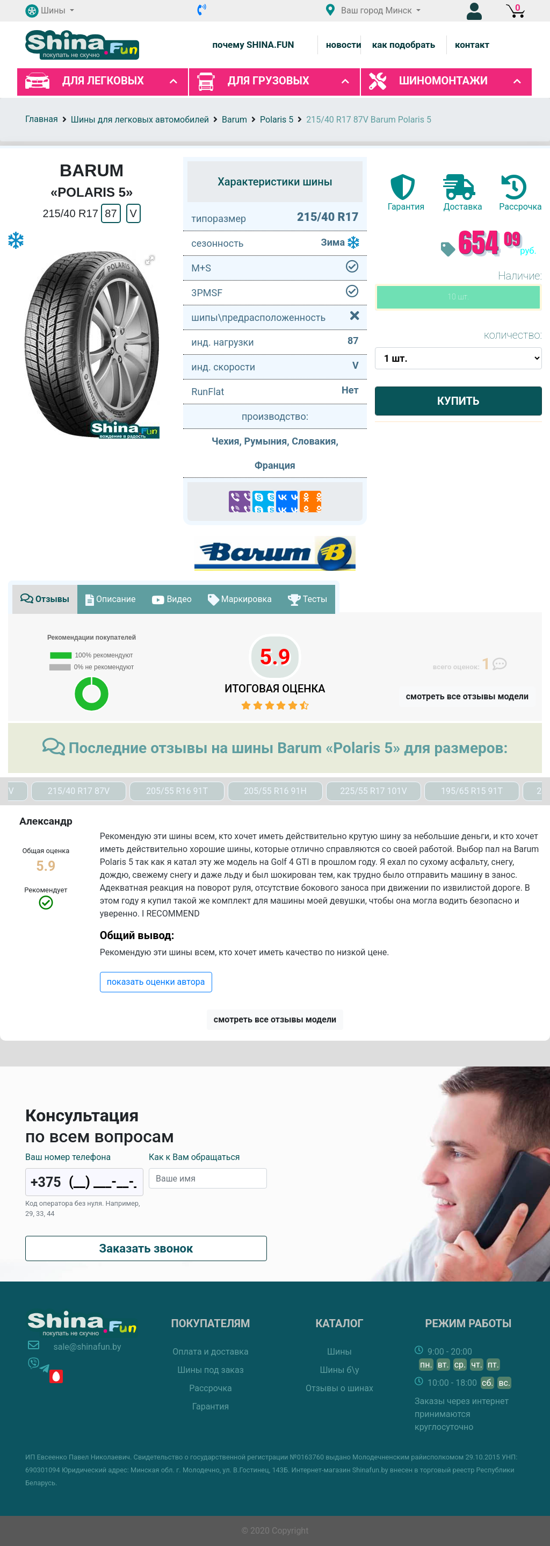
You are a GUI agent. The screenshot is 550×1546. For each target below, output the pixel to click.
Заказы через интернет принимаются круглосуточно (462, 1414)
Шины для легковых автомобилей (140, 119)
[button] (49, 11)
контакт (472, 44)
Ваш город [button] (370, 10)
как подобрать (404, 44)
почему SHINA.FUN (253, 44)
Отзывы (44, 599)
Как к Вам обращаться (194, 1157)
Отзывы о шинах (339, 1388)
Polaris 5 (276, 119)
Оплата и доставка (210, 1352)
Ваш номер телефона (68, 1157)
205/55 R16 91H (275, 791)
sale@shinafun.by (87, 1347)
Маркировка (240, 599)
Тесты (307, 599)
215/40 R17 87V (79, 791)
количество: (513, 334)
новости (343, 44)
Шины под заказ (210, 1370)
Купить (458, 401)
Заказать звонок (146, 1248)
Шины (339, 1352)
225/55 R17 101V (373, 791)
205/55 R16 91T (177, 791)
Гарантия (210, 1406)
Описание (110, 599)
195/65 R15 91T (472, 791)
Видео (171, 599)
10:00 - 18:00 (469, 1383)
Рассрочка (210, 1388)
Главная (41, 119)
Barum (234, 119)
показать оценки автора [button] (156, 982)
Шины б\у (339, 1370)
